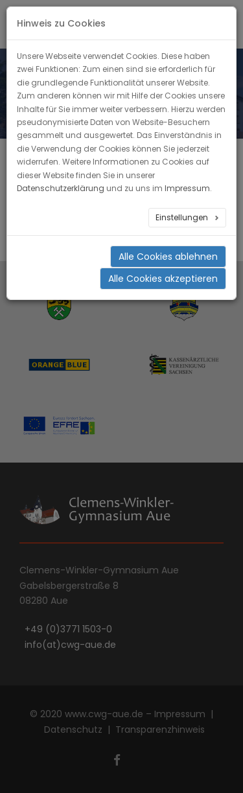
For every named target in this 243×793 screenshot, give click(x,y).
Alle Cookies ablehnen (168, 256)
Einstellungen (183, 217)
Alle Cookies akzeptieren (163, 278)
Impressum (187, 188)
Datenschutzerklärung (60, 188)
